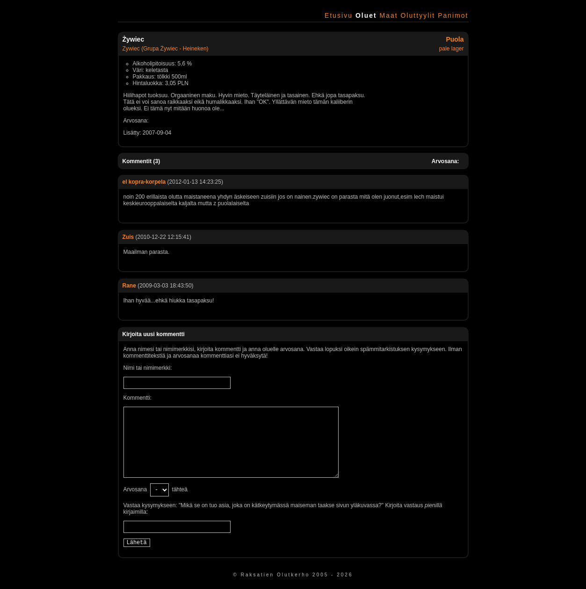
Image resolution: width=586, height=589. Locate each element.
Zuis (128, 237)
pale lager (451, 48)
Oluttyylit (418, 15)
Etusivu (339, 15)
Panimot (453, 15)
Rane (129, 285)
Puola (454, 39)
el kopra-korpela (144, 182)
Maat (389, 15)
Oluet (366, 15)
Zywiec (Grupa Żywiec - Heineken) (166, 48)
